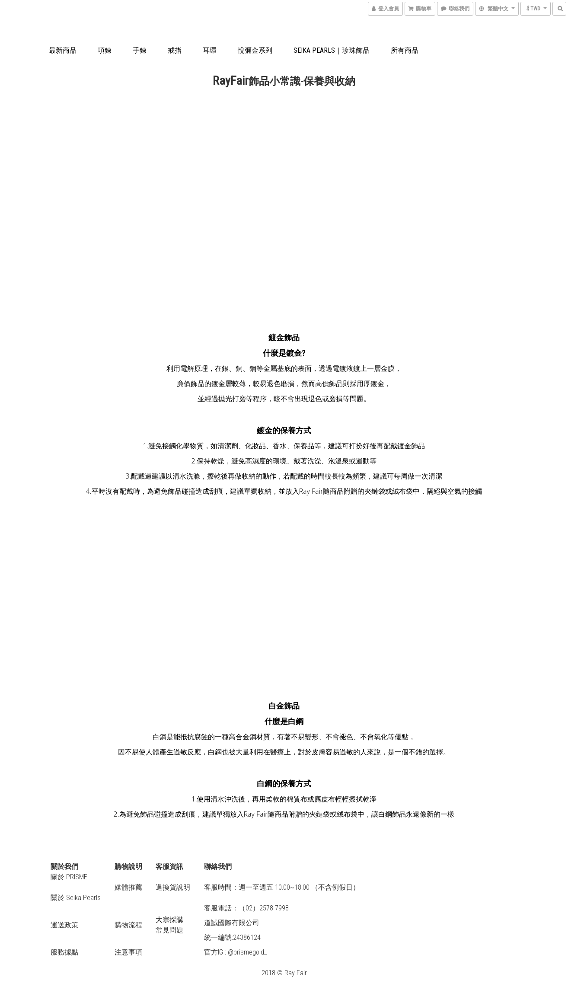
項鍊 (105, 50)
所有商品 (404, 50)
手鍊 (140, 50)
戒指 (175, 50)
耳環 (210, 50)
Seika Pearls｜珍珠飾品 (332, 50)
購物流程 (128, 925)
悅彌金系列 (255, 50)
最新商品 (63, 50)
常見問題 (169, 930)
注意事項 (128, 952)
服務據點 (64, 952)
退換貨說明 (173, 887)
